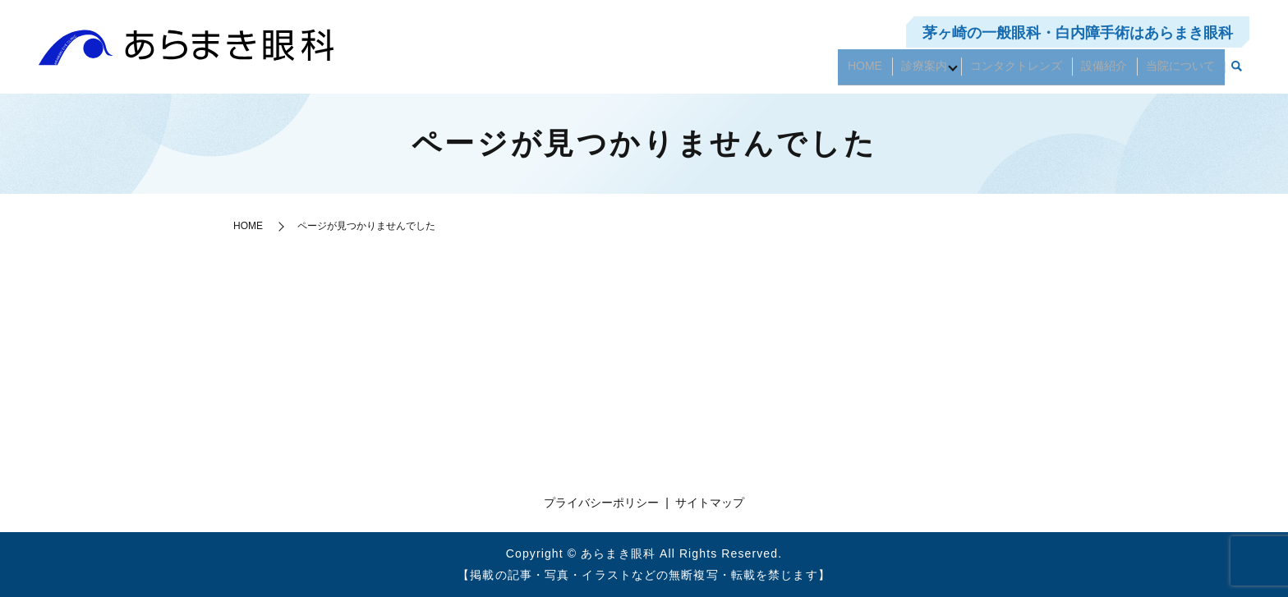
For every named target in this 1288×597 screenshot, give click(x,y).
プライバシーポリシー (601, 502)
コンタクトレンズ (1035, 71)
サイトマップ (709, 502)
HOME (891, 71)
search (1237, 72)
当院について (1184, 71)
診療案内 (943, 71)
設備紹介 (1115, 71)
